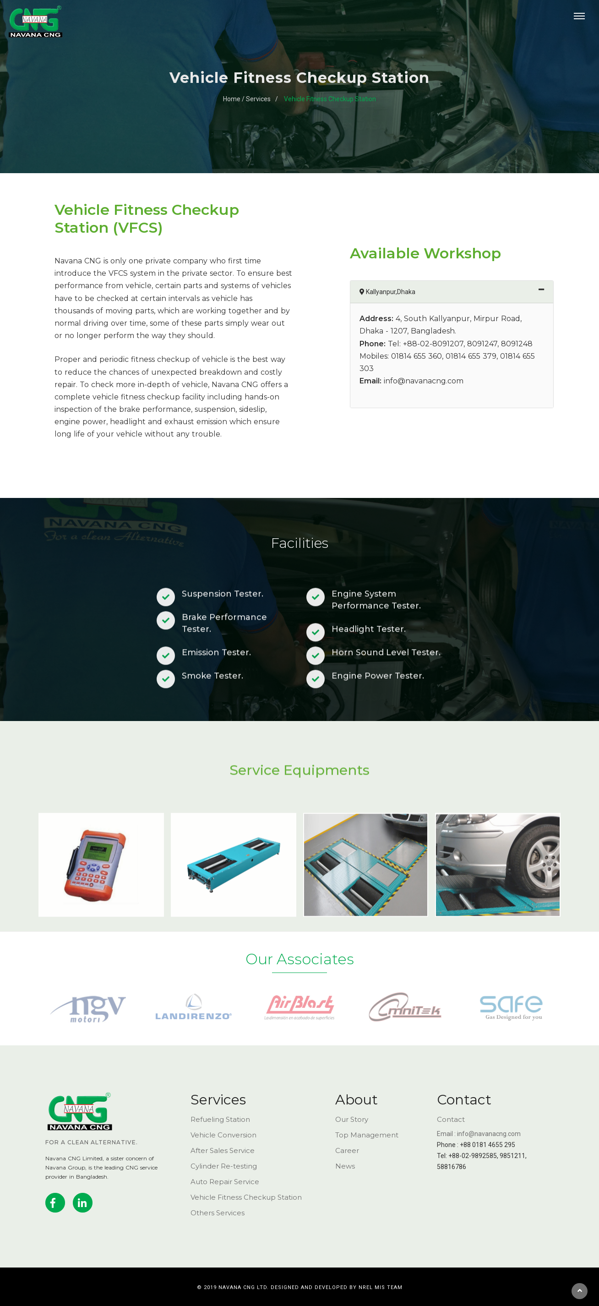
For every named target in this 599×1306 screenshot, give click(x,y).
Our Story (351, 1119)
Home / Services (247, 99)
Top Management (366, 1135)
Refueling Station (220, 1119)
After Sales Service (223, 1150)
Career (347, 1150)
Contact (451, 1119)
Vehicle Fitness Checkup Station (330, 99)
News (345, 1166)
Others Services (218, 1212)
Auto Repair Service (225, 1181)
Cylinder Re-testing (224, 1166)
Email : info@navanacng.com (479, 1133)
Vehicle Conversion (223, 1135)
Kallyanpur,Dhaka (458, 290)
